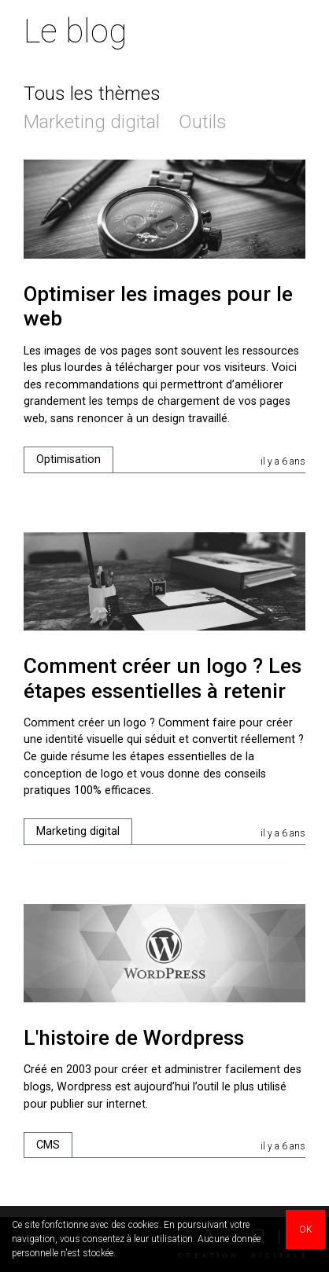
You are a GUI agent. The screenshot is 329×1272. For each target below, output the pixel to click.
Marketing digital (92, 122)
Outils (203, 122)
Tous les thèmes (92, 94)
